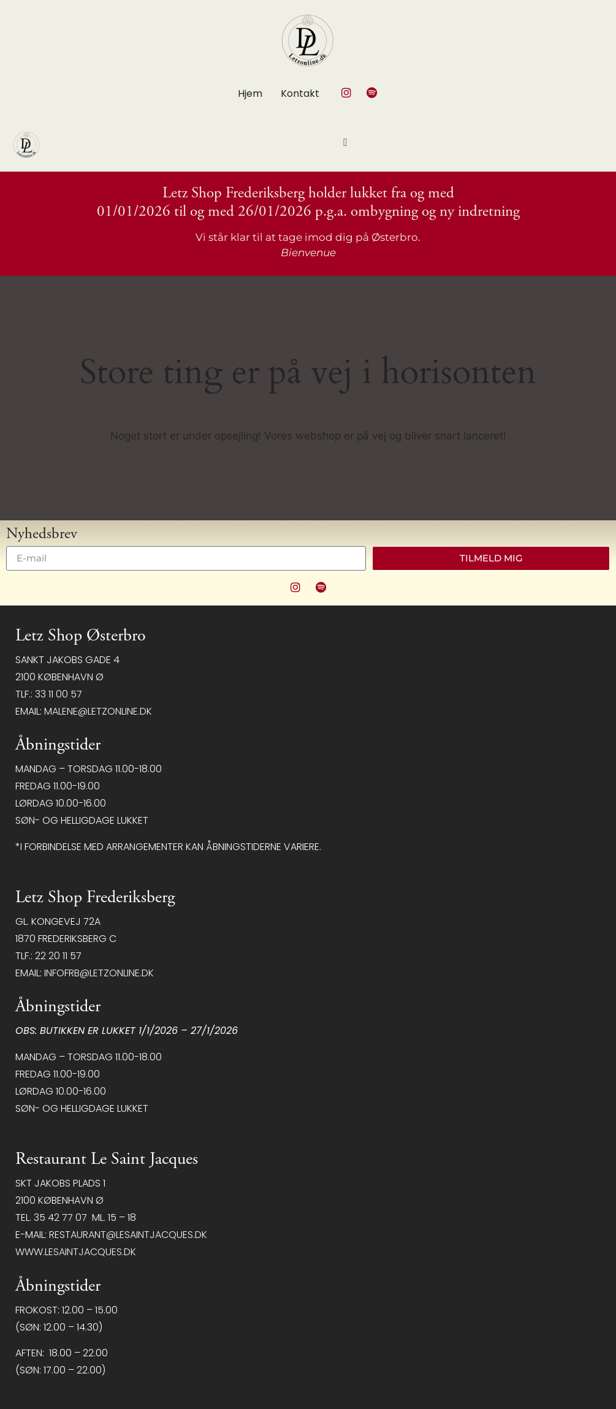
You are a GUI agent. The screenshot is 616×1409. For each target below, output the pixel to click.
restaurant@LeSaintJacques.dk (128, 1235)
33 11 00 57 (58, 694)
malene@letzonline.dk (98, 711)
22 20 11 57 (58, 956)
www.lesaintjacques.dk (75, 1252)
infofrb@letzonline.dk (99, 973)
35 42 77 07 (60, 1217)
